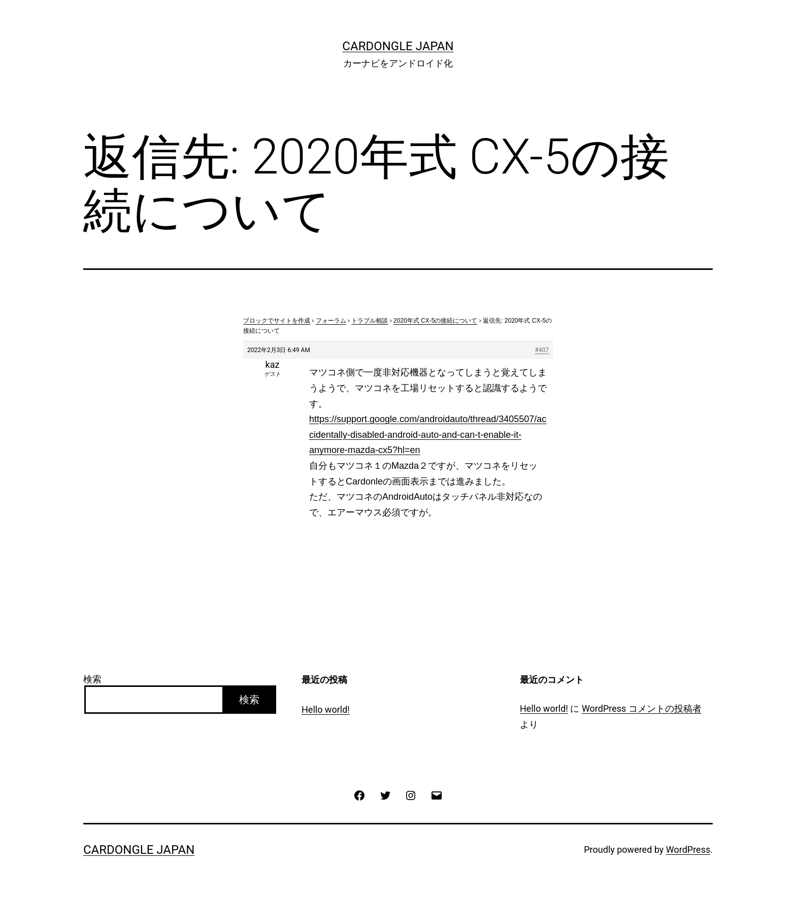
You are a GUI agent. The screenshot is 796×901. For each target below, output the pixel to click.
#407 (542, 350)
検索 (92, 679)
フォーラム (331, 320)
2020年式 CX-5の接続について (435, 320)
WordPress (688, 849)
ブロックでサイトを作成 (276, 320)
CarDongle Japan (397, 46)
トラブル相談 (369, 320)
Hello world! (326, 709)
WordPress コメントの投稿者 (642, 708)
